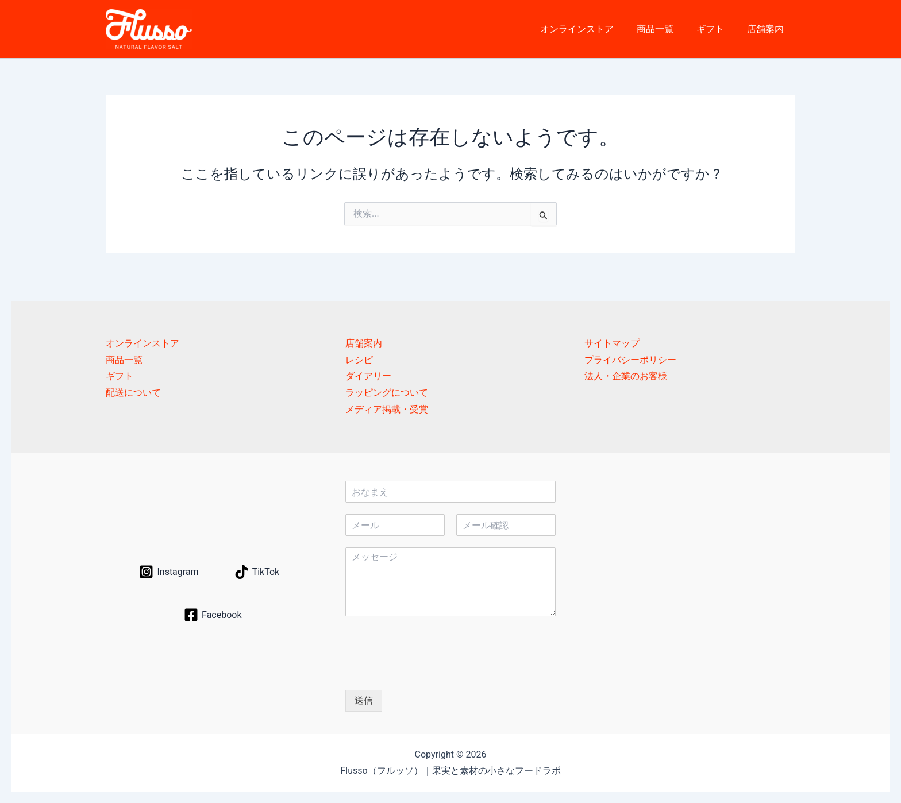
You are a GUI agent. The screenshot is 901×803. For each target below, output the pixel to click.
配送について (133, 392)
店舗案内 (767, 29)
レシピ (359, 359)
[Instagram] (169, 571)
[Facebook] (213, 614)
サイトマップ (612, 343)
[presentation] (432, 671)
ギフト (717, 29)
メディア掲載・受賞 (386, 409)
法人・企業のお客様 (625, 376)
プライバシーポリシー (630, 359)
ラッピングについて (386, 392)
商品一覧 (666, 29)
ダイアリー (368, 376)
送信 (364, 700)
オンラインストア (593, 29)
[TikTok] (257, 571)
